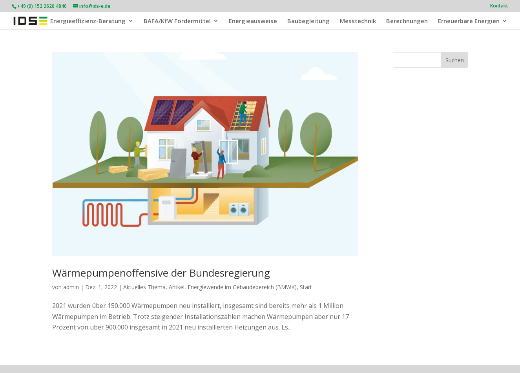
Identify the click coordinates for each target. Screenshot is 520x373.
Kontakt (499, 6)
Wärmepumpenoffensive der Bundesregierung (161, 273)
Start (306, 287)
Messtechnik (358, 21)
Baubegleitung (308, 21)
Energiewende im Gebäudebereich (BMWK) (242, 287)
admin (71, 287)
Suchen (454, 60)
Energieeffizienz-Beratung (88, 21)
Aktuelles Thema (144, 287)
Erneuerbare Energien (469, 21)
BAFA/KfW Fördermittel (177, 21)
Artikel (176, 287)
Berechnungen (407, 21)
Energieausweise (253, 21)
